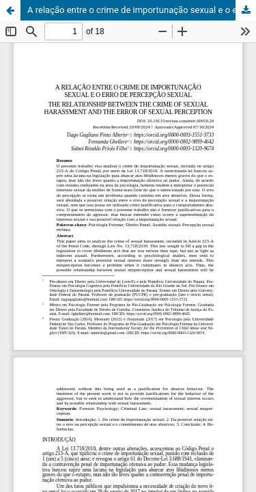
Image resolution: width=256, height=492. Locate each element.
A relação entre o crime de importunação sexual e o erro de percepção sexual (141, 10)
